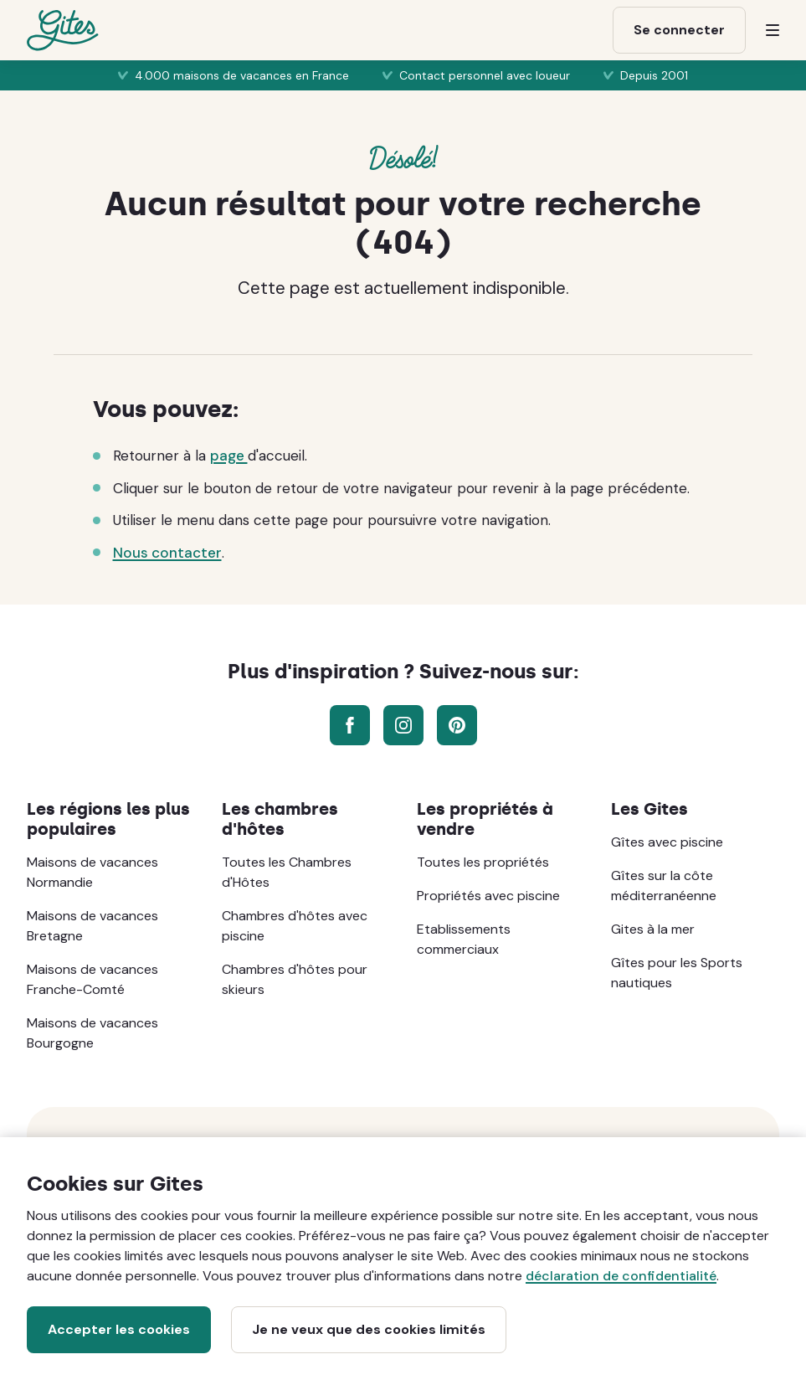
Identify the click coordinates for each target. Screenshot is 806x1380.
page (229, 455)
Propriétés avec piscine (488, 895)
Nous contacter (167, 552)
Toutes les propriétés (483, 862)
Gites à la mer (653, 929)
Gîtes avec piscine (667, 842)
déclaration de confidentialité (621, 1276)
